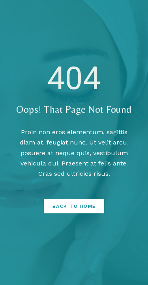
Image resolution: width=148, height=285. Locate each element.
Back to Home (74, 206)
